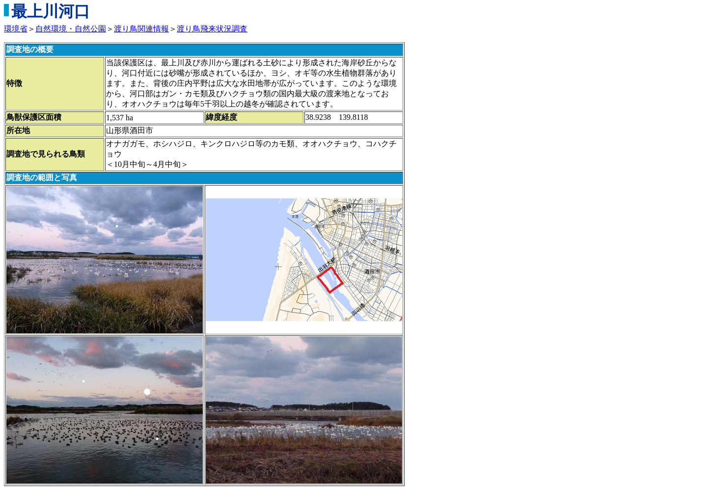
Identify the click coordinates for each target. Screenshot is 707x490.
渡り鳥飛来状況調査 (212, 29)
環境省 (15, 29)
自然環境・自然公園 (70, 29)
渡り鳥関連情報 (141, 29)
